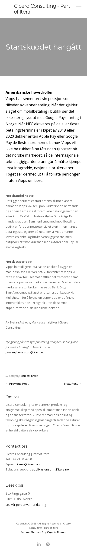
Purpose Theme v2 (32, 532)
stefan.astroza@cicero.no (28, 352)
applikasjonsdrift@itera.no (50, 469)
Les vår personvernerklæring (26, 505)
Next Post (71, 383)
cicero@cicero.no (28, 464)
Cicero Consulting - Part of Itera (42, 9)
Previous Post (19, 383)
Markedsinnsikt (29, 375)
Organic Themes (56, 532)
